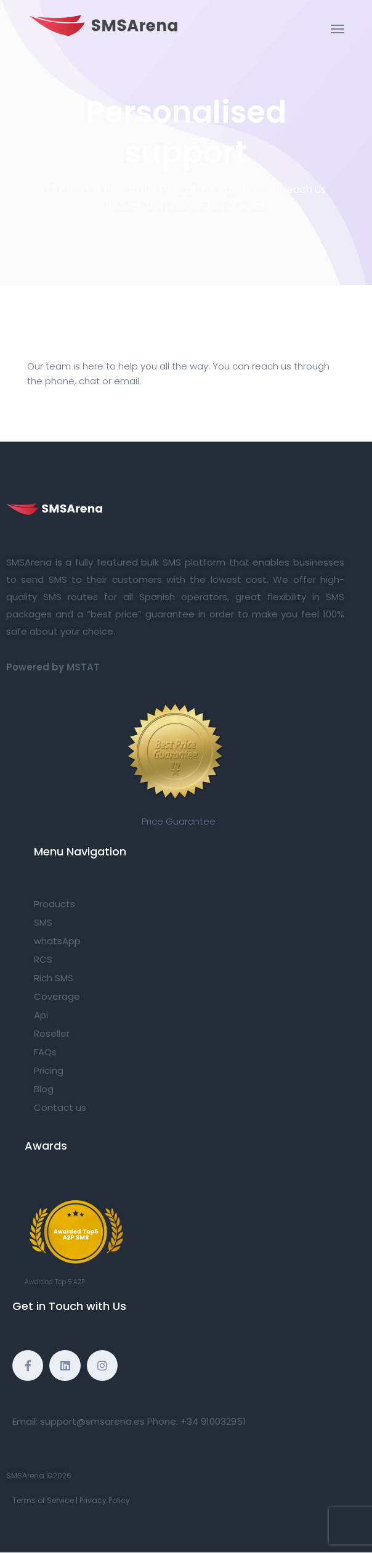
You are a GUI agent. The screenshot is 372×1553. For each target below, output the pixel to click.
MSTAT (83, 667)
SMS (43, 922)
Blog (44, 1088)
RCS (43, 959)
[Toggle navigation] (337, 29)
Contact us (60, 1107)
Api (41, 1014)
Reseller (52, 1033)
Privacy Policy (104, 1500)
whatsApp (57, 940)
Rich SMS (53, 977)
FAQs (45, 1051)
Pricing (48, 1070)
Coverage (57, 996)
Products (54, 903)
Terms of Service (43, 1500)
